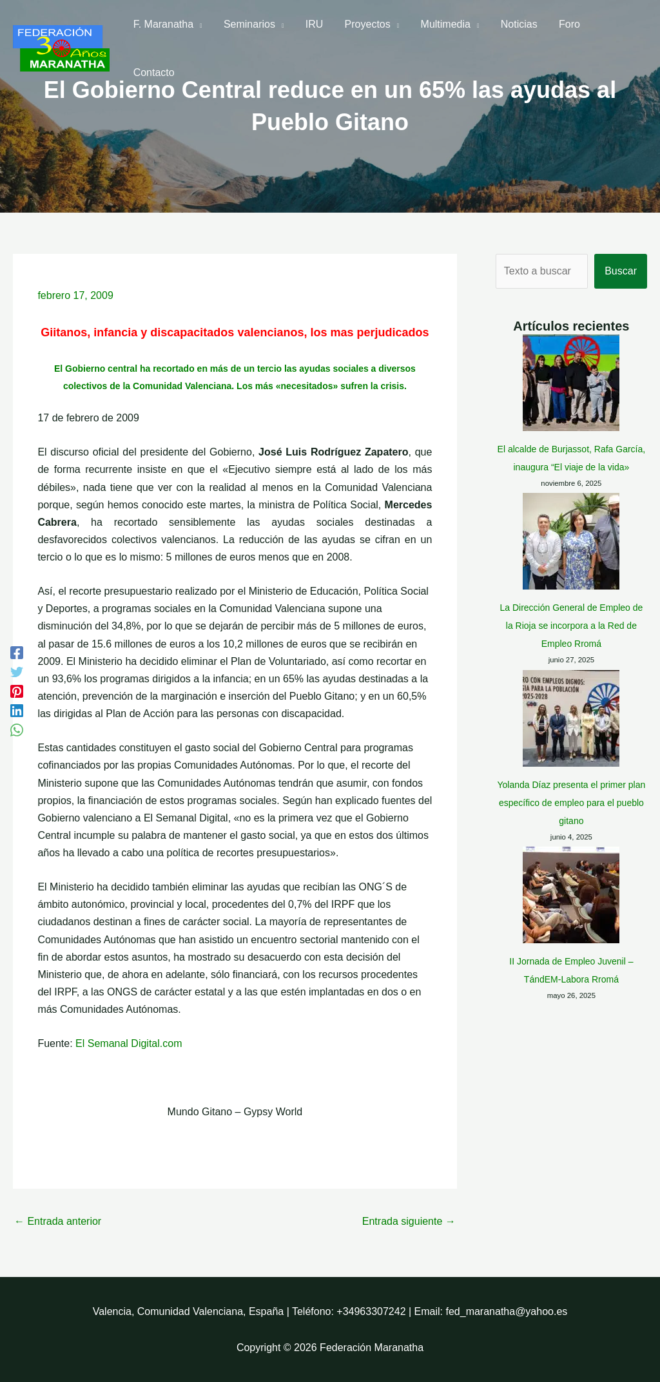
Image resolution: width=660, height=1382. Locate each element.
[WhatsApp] (16, 730)
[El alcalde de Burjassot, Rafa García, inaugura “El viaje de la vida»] (571, 382)
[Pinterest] (16, 691)
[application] (197, 33)
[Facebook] (16, 652)
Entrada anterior (57, 1221)
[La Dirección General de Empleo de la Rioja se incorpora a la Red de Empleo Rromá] (571, 541)
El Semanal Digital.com (128, 1043)
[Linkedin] (16, 710)
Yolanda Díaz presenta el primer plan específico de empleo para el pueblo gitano (571, 724)
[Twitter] (16, 672)
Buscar (621, 270)
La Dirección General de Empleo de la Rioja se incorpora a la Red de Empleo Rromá (571, 625)
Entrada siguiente (409, 1221)
